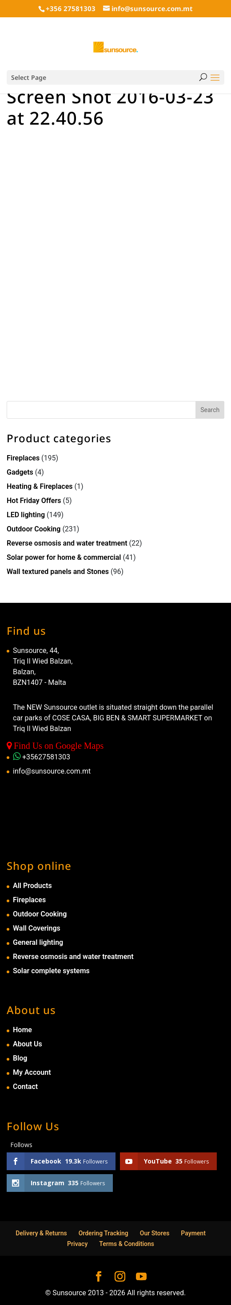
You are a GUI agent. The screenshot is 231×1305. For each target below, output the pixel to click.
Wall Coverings (36, 928)
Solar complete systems (51, 971)
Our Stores (155, 1233)
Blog (20, 1058)
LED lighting (26, 515)
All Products (32, 885)
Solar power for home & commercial (64, 557)
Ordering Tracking (103, 1233)
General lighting (38, 942)
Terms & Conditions (126, 1243)
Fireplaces (23, 458)
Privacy (77, 1243)
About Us (27, 1044)
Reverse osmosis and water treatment (67, 543)
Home (22, 1030)
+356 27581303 (71, 8)
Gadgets (20, 472)
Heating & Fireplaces (40, 486)
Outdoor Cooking (33, 529)
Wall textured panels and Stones (58, 571)
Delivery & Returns (41, 1233)
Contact (25, 1086)
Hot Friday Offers (34, 500)
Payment (193, 1233)
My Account (32, 1072)
